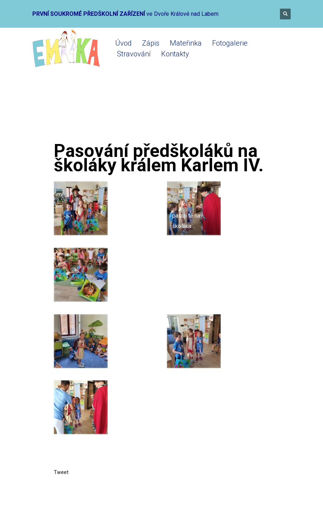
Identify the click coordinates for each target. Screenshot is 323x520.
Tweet (61, 472)
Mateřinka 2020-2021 (150, 112)
